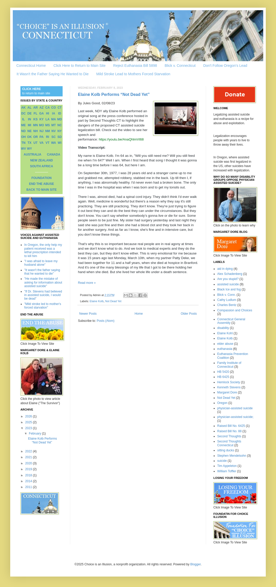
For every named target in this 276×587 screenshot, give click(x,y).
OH (23, 137)
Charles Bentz (226, 305)
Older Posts (189, 313)
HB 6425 (223, 377)
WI (60, 143)
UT (35, 143)
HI (47, 113)
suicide (222, 461)
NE (29, 131)
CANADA (53, 154)
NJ (41, 131)
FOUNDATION (41, 178)
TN (23, 143)
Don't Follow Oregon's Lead (225, 65)
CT (59, 107)
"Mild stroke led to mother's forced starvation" (42, 305)
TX (29, 143)
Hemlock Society (228, 382)
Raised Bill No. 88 (229, 431)
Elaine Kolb (97, 301)
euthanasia (224, 349)
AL (29, 107)
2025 (29, 422)
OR (35, 137)
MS (47, 125)
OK (29, 137)
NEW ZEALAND (41, 160)
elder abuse (225, 344)
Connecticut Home (31, 65)
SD (59, 137)
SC (53, 137)
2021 (29, 457)
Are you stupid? (227, 279)
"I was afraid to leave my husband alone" (40, 262)
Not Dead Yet (113, 301)
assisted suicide (228, 284)
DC (23, 113)
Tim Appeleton (227, 466)
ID (59, 113)
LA (47, 119)
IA (53, 113)
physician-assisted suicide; (235, 417)
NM (47, 131)
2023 (29, 428)
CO (53, 107)
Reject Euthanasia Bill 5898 (135, 65)
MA (53, 119)
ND (23, 131)
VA (42, 143)
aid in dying (225, 269)
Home (139, 313)
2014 (29, 481)
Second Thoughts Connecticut (229, 443)
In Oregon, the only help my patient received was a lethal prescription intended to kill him (43, 250)
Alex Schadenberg (229, 274)
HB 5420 (223, 372)
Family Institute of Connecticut (229, 364)
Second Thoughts (229, 436)
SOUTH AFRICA (41, 166)
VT (47, 143)
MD (59, 119)
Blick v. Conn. (226, 295)
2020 (29, 463)
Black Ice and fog (229, 289)
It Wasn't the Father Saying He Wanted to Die (53, 74)
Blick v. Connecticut (180, 65)
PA (42, 137)
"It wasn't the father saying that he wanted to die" (42, 271)
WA (53, 143)
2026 (29, 416)
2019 (29, 469)
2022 (29, 451)
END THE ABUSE (41, 184)
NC (59, 125)
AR (35, 107)
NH (35, 131)
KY (41, 119)
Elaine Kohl (225, 333)
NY (59, 131)
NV (53, 131)
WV (23, 148)
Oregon (222, 403)
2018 (29, 475)
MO (41, 125)
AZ (41, 107)
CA (47, 107)
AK (23, 107)
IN (29, 119)
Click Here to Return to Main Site (79, 65)
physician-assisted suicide (235, 408)
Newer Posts (88, 313)
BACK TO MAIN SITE (41, 190)
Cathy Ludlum (226, 300)
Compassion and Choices (234, 310)
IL (23, 119)
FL (36, 113)
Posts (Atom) (105, 321)
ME (23, 125)
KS (35, 119)
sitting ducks (225, 450)
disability (223, 328)
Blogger (195, 564)
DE (29, 113)
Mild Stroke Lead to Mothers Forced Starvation (133, 74)
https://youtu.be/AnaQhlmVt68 (121, 139)
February (35, 433)
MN (35, 125)
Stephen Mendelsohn (231, 455)
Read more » (87, 283)
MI (29, 125)
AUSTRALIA (32, 154)
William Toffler (226, 471)
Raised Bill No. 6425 (231, 426)
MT (53, 125)
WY (29, 148)
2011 (29, 487)
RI (47, 137)
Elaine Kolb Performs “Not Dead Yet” (114, 94)
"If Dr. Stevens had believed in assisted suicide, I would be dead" (43, 295)
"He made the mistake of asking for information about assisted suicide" (43, 282)
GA (41, 113)
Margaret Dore (227, 392)
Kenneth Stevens (228, 387)
